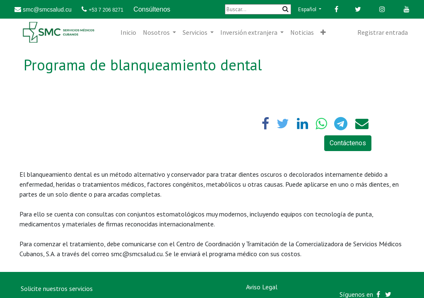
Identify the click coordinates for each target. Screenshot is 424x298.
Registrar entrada (382, 32)
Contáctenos (348, 143)
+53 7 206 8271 (106, 10)
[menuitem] (128, 32)
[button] (323, 32)
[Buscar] (258, 9)
